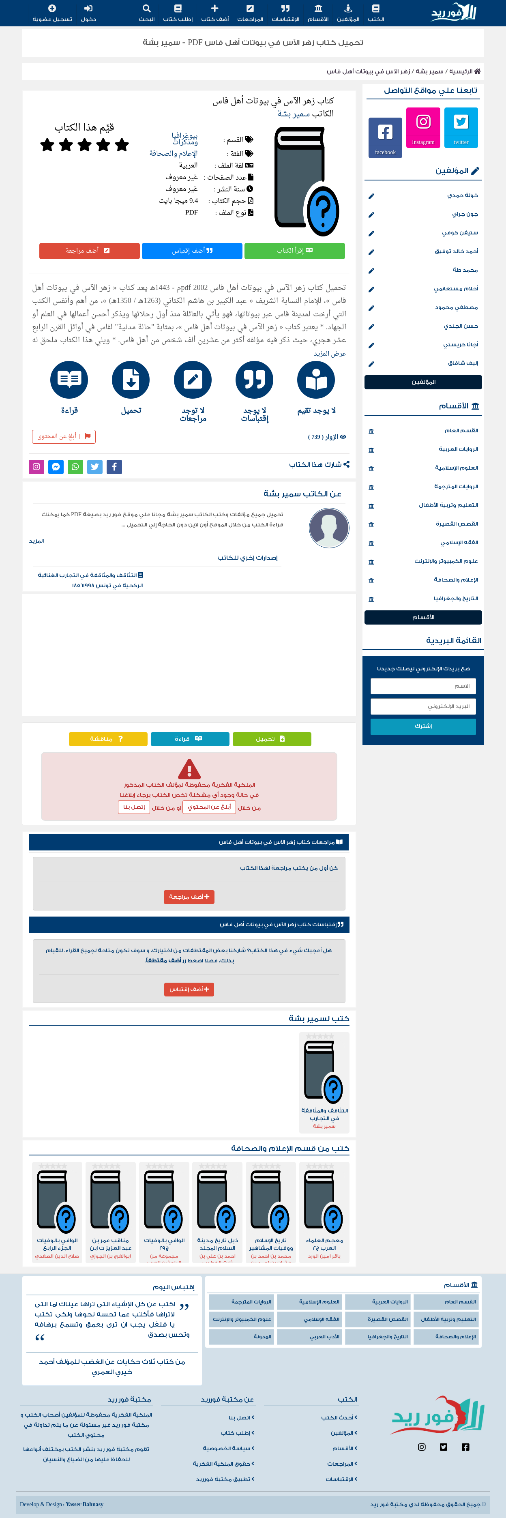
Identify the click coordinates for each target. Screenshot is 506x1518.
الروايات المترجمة (423, 487)
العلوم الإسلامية (423, 469)
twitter (461, 142)
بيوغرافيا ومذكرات (185, 139)
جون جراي (423, 215)
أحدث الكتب (339, 1418)
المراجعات (250, 14)
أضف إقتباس (192, 251)
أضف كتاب (215, 14)
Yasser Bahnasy (84, 1505)
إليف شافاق (423, 364)
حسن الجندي (423, 327)
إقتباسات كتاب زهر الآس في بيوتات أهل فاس (281, 925)
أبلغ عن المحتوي (209, 807)
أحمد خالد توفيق (423, 252)
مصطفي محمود (423, 308)
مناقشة (108, 739)
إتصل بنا (134, 807)
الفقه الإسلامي (423, 543)
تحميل (272, 739)
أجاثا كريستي (423, 345)
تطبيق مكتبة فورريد (225, 1479)
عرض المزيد (330, 354)
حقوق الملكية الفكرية (223, 1464)
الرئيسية (465, 71)
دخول (88, 14)
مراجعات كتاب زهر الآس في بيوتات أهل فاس (281, 842)
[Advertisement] (189, 655)
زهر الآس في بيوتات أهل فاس (368, 71)
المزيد (36, 541)
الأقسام (318, 14)
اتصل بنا (241, 1418)
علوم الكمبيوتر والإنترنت (423, 562)
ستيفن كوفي (423, 233)
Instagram (423, 142)
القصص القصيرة (423, 524)
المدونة (262, 1337)
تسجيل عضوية (52, 14)
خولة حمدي (423, 196)
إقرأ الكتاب (295, 251)
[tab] (312, 387)
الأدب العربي (324, 1337)
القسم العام (423, 431)
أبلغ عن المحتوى (63, 436)
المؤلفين (348, 14)
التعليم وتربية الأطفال (423, 506)
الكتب (376, 14)
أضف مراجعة (90, 251)
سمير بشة (430, 71)
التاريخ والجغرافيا (423, 599)
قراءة (190, 739)
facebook (385, 152)
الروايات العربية (423, 450)
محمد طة (423, 271)
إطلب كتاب (178, 14)
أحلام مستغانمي (423, 289)
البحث (146, 14)
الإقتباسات (285, 14)
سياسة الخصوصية (228, 1449)
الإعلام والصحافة (173, 154)
